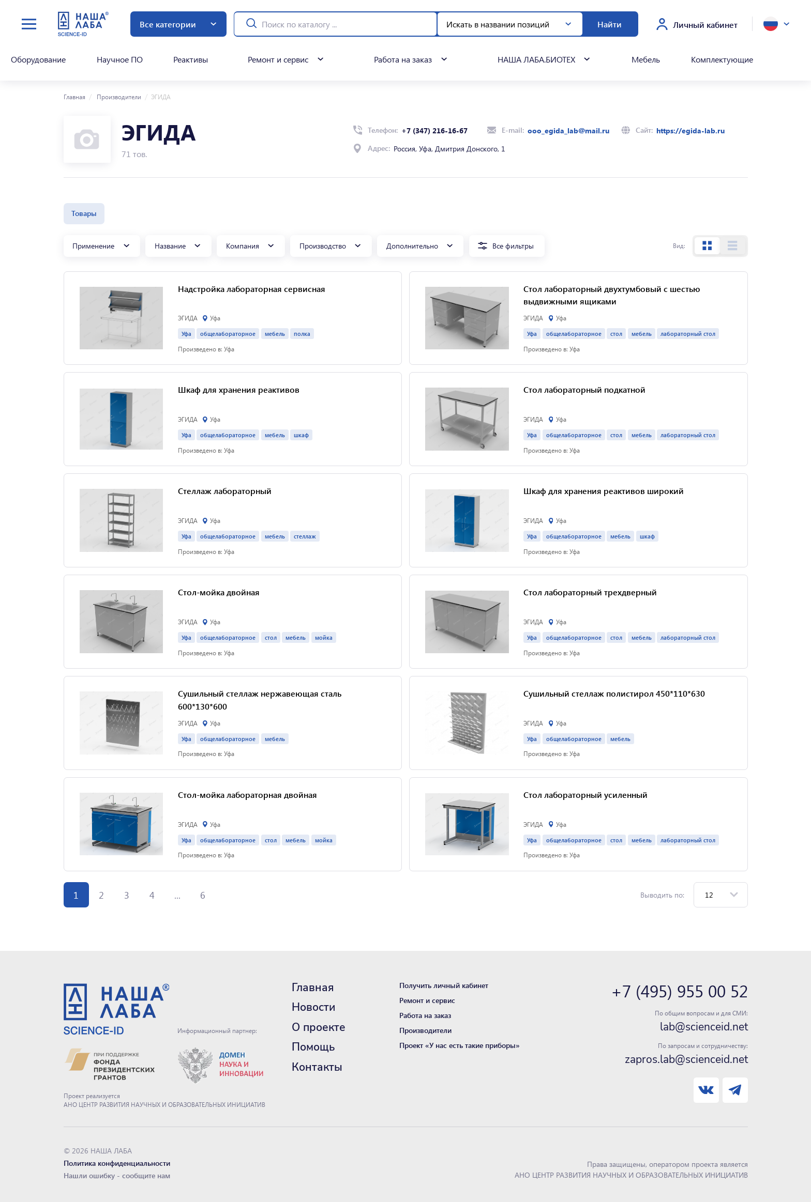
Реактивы (190, 59)
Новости (313, 1007)
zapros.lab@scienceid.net (686, 1059)
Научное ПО (120, 59)
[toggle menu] (29, 24)
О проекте (319, 1027)
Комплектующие (722, 59)
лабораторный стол (687, 333)
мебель (275, 333)
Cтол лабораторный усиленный (585, 794)
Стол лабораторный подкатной (584, 389)
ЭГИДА (188, 318)
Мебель (646, 59)
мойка (324, 637)
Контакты (317, 1067)
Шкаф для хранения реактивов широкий (603, 490)
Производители (118, 97)
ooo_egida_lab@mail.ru (568, 130)
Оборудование (38, 59)
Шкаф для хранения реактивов (238, 389)
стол (616, 333)
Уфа (186, 333)
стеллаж (305, 536)
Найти (609, 24)
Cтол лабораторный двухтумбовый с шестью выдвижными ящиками (611, 295)
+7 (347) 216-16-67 (434, 130)
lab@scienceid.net (704, 1027)
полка (302, 333)
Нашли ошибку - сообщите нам (117, 1175)
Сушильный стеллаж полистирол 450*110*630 (614, 693)
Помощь (313, 1047)
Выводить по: (662, 895)
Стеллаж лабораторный (225, 490)
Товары (84, 213)
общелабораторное (228, 333)
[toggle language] (776, 24)
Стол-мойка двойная (219, 592)
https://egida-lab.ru (690, 130)
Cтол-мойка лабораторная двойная (247, 794)
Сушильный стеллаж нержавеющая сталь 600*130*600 (259, 700)
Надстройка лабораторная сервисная (251, 288)
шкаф (301, 435)
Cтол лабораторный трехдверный (590, 592)
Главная (74, 97)
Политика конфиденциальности (117, 1163)
